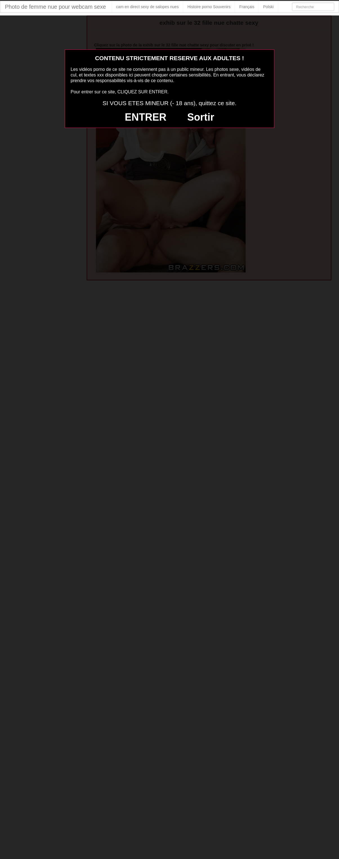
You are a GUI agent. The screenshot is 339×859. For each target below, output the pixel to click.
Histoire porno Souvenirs (208, 6)
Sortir (200, 117)
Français (246, 6)
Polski (268, 6)
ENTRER (146, 117)
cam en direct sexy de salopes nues (147, 6)
